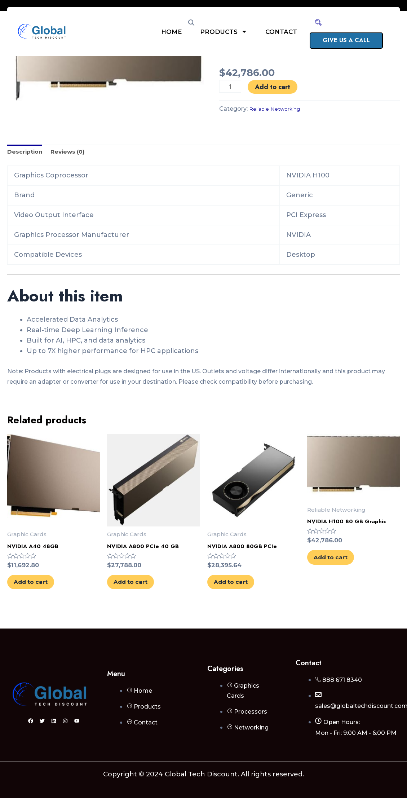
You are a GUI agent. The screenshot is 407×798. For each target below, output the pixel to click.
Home (171, 31)
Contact (281, 31)
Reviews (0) (76, 153)
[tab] (27, 153)
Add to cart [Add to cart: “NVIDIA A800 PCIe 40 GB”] (140, 591)
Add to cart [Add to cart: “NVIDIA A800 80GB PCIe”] (241, 591)
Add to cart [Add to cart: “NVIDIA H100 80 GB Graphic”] (341, 566)
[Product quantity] (231, 86)
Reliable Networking (279, 108)
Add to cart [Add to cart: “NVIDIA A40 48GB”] (41, 591)
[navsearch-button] (318, 23)
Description (27, 153)
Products (223, 31)
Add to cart (274, 87)
